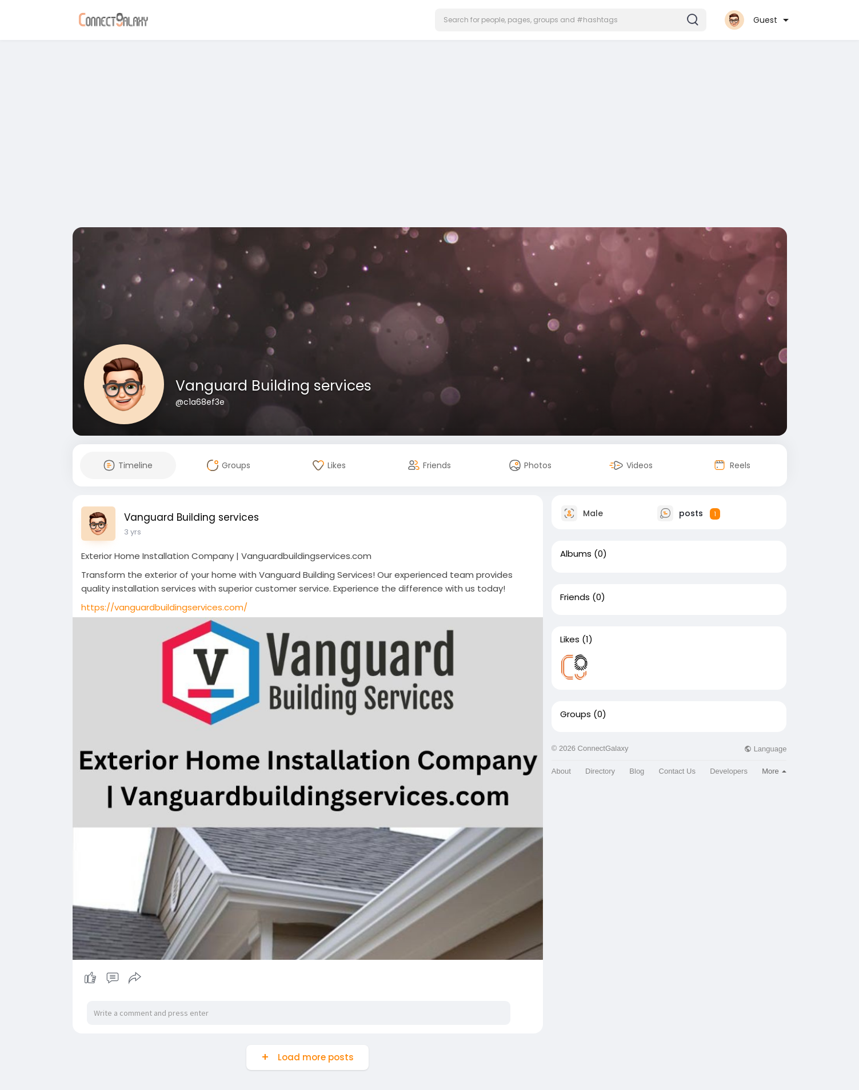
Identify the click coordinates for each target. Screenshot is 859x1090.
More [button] (774, 771)
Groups (575, 714)
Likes (570, 639)
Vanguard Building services (273, 386)
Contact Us (677, 771)
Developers (729, 771)
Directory (600, 771)
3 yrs (132, 531)
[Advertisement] (430, 136)
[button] (570, 20)
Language (765, 749)
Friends (575, 597)
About (561, 771)
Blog (636, 771)
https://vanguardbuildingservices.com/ (164, 607)
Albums (576, 553)
